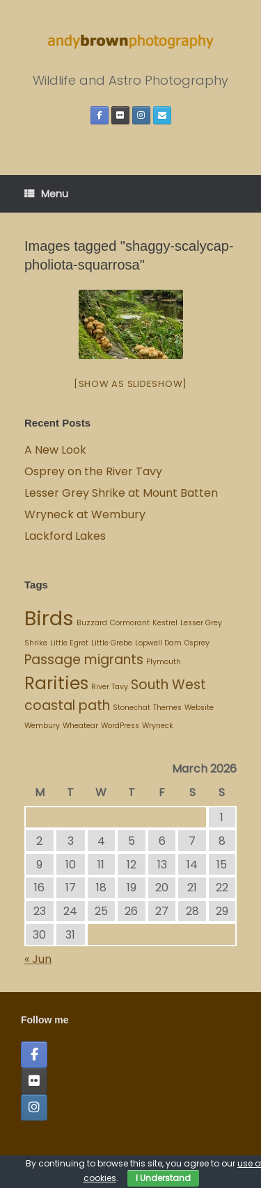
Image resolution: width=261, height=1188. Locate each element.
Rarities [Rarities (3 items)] (56, 683)
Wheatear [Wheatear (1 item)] (80, 725)
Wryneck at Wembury (86, 514)
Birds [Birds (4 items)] (49, 618)
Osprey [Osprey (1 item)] (196, 643)
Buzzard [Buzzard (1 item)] (92, 623)
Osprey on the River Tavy (93, 471)
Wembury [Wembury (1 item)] (42, 725)
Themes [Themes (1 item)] (167, 707)
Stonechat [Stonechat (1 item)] (131, 707)
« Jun (38, 959)
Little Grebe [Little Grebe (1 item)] (111, 643)
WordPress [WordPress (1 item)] (120, 725)
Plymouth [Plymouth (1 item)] (163, 662)
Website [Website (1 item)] (199, 707)
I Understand (163, 1178)
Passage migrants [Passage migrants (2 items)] (83, 659)
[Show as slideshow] (130, 383)
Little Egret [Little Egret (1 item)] (69, 643)
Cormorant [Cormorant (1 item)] (130, 623)
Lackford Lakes (65, 536)
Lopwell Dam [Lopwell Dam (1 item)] (158, 643)
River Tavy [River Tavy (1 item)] (109, 687)
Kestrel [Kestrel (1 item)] (164, 623)
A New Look (55, 450)
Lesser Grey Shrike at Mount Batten (121, 493)
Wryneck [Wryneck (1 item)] (157, 725)
